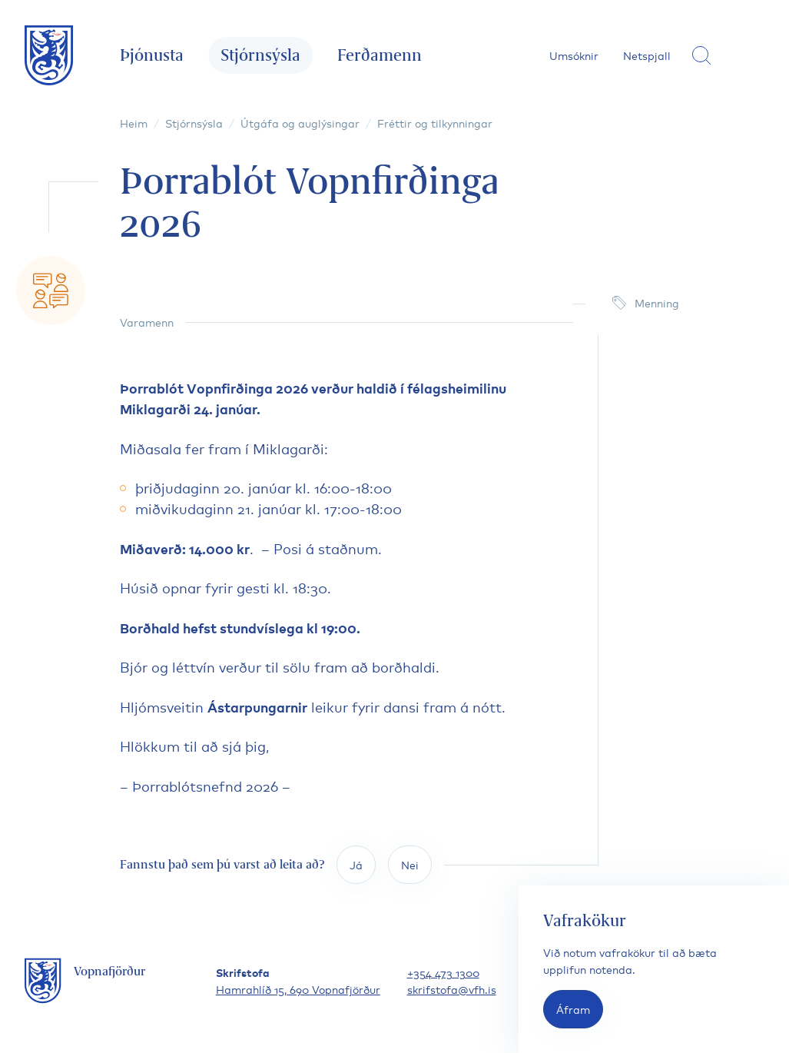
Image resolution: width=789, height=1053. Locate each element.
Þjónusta (152, 55)
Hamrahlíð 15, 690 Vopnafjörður (298, 989)
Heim (134, 122)
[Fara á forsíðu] (49, 55)
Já (356, 864)
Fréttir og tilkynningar (434, 122)
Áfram (573, 1009)
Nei (410, 864)
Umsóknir (573, 55)
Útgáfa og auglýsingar (300, 122)
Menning (657, 302)
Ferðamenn (379, 55)
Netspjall (647, 55)
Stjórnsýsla (260, 55)
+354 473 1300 (443, 972)
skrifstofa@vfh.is (451, 989)
